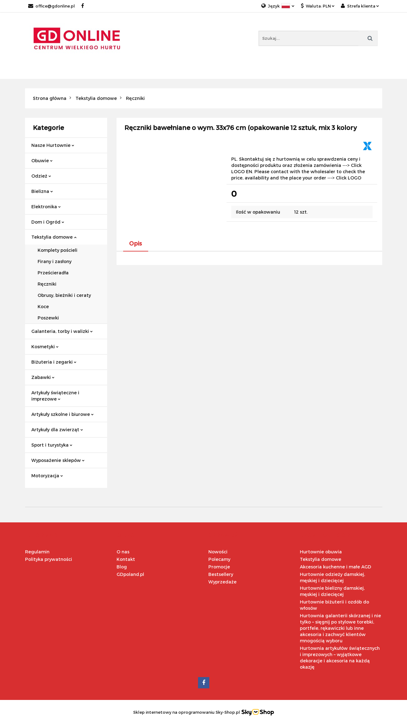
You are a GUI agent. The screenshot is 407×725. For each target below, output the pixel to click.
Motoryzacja (47, 475)
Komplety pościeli (57, 250)
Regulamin (37, 551)
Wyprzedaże (222, 581)
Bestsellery (220, 574)
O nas (123, 551)
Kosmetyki (45, 346)
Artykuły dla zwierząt (57, 429)
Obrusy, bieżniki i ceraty (64, 295)
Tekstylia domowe (53, 237)
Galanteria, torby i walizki (62, 331)
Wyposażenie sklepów (58, 460)
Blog (122, 566)
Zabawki (43, 377)
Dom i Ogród (47, 222)
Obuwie (42, 160)
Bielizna (42, 191)
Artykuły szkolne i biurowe (62, 414)
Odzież (41, 176)
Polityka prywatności (48, 559)
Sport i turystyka (51, 445)
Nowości (217, 551)
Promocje (219, 566)
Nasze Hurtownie (52, 145)
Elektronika (46, 206)
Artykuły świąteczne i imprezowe (55, 395)
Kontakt (126, 559)
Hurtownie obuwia (321, 551)
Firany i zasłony (54, 261)
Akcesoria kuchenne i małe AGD (335, 566)
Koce (43, 306)
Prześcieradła (53, 272)
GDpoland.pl (130, 574)
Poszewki (48, 317)
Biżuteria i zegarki (53, 362)
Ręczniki (47, 284)
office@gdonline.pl (51, 5)
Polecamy (219, 559)
